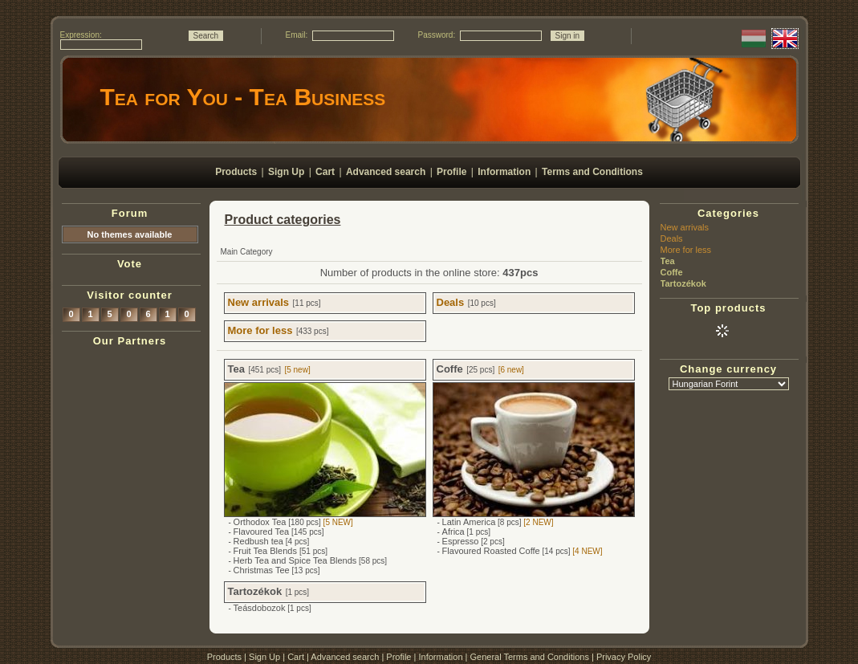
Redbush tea (258, 541)
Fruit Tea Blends (266, 551)
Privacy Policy (623, 657)
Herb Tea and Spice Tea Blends (295, 560)
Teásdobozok (260, 608)
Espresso (460, 541)
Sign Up (264, 657)
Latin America (469, 522)
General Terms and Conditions (529, 657)
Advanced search (345, 657)
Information (440, 657)
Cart (295, 657)
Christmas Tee (262, 570)
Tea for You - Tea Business (243, 97)
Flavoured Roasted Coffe (491, 551)
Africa (453, 531)
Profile (398, 657)
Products (224, 657)
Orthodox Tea (260, 522)
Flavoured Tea (262, 531)
